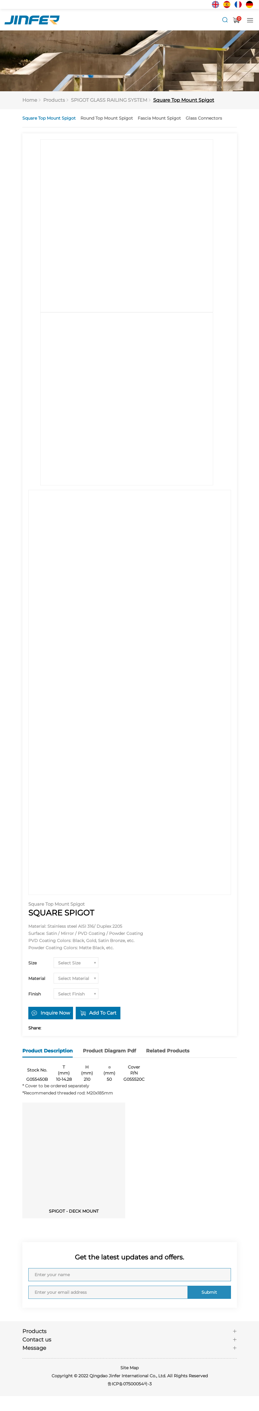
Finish (34, 994)
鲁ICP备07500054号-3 (130, 1384)
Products (54, 100)
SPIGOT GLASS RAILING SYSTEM (109, 100)
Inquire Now (55, 1013)
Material (36, 979)
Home (29, 100)
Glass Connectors (204, 118)
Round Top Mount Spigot (106, 118)
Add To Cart (103, 1013)
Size (32, 963)
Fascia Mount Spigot (159, 118)
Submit (208, 1292)
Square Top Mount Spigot (183, 100)
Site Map (129, 1367)
